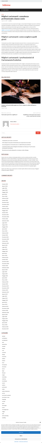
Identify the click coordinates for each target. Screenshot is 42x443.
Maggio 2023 (5, 210)
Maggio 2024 (5, 192)
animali (3, 336)
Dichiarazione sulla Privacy (23, 441)
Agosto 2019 (5, 294)
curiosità (4, 352)
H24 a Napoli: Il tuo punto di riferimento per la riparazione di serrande (16, 142)
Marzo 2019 (4, 304)
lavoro (3, 368)
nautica (3, 385)
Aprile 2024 (4, 194)
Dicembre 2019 (5, 286)
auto (3, 342)
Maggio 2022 (5, 226)
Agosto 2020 (5, 269)
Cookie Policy (16, 441)
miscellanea (4, 381)
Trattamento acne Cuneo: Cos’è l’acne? (10, 140)
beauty (3, 348)
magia (3, 14)
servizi (3, 393)
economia (4, 356)
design (3, 354)
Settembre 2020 (5, 267)
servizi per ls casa (5, 397)
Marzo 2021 (4, 255)
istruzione (4, 366)
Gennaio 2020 (5, 284)
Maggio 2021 (5, 251)
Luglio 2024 (4, 188)
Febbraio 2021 (5, 257)
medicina (4, 379)
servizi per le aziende (6, 395)
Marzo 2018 (4, 324)
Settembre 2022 (5, 220)
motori (3, 383)
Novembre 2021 (5, 239)
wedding (4, 417)
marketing (4, 376)
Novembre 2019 (5, 288)
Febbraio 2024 (5, 198)
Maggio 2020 (5, 275)
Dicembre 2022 (5, 214)
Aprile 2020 (4, 277)
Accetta (21, 432)
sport (3, 403)
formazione (4, 364)
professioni (4, 387)
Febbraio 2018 (5, 326)
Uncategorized (5, 409)
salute (3, 389)
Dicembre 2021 (5, 237)
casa (3, 350)
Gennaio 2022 (5, 235)
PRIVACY (12, 170)
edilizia (3, 358)
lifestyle (3, 372)
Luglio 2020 (4, 271)
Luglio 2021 (4, 247)
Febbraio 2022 (5, 233)
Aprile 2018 (4, 322)
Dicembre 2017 (5, 328)
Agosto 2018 (5, 314)
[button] (40, 422)
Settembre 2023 (5, 208)
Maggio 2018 (5, 320)
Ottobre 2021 (5, 241)
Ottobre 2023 (5, 206)
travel (3, 407)
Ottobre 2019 (5, 290)
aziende (3, 346)
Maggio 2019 (5, 300)
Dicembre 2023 (5, 202)
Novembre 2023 (5, 204)
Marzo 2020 (4, 279)
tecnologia (4, 405)
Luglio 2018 (4, 316)
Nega (21, 435)
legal (3, 370)
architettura (4, 338)
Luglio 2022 (4, 222)
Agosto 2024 (5, 186)
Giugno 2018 (4, 318)
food (3, 362)
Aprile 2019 (4, 302)
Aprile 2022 (4, 228)
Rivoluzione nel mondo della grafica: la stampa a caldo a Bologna (15, 150)
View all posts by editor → (15, 124)
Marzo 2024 (4, 196)
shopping (4, 399)
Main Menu (6, 10)
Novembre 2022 (5, 216)
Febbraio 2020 (5, 281)
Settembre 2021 (5, 243)
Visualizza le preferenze (21, 439)
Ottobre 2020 (5, 265)
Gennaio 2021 (5, 259)
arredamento (4, 340)
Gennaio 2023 (5, 212)
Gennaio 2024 (5, 200)
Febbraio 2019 (5, 306)
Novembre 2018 (5, 308)
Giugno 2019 (4, 298)
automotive (4, 344)
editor (10, 20)
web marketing (5, 415)
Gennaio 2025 (5, 184)
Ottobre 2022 (5, 218)
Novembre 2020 (5, 263)
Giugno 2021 (4, 249)
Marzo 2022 (4, 231)
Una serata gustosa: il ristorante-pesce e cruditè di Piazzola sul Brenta (16, 144)
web (3, 413)
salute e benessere (6, 391)
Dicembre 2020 (5, 261)
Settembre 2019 (5, 292)
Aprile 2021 (4, 253)
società (3, 401)
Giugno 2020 (4, 273)
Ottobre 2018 (5, 310)
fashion (3, 360)
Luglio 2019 (4, 296)
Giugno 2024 (4, 190)
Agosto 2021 (5, 245)
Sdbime (6, 5)
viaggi (3, 411)
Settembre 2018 (5, 312)
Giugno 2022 (4, 224)
